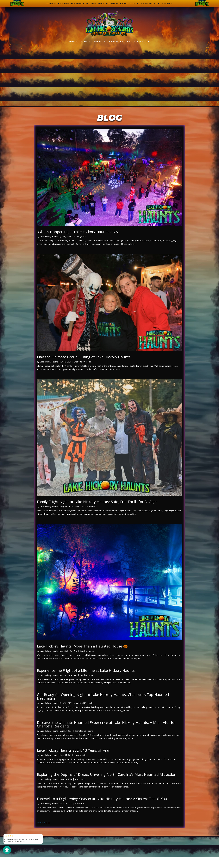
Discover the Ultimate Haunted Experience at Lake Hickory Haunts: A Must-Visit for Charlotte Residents (106, 724)
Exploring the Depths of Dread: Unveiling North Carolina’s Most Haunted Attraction (106, 774)
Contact (140, 42)
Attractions (118, 42)
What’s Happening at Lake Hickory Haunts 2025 (77, 231)
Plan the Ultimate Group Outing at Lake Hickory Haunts (83, 357)
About (98, 42)
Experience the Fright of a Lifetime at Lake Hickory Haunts (86, 670)
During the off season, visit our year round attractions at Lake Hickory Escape (109, 3)
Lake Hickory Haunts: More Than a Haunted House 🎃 (82, 646)
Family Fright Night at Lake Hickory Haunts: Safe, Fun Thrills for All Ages (97, 502)
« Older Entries (43, 823)
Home (73, 42)
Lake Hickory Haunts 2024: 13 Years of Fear (73, 750)
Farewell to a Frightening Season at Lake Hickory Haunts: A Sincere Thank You (102, 798)
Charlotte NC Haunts (83, 362)
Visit (84, 42)
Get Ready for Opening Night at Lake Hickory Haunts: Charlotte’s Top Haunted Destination (103, 696)
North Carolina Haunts (85, 507)
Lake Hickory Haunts (49, 236)
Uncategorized (79, 236)
